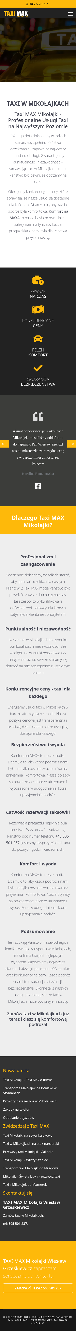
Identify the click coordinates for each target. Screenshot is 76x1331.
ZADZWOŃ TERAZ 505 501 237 (38, 1288)
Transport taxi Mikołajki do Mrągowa (31, 1168)
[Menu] (70, 14)
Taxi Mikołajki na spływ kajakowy (27, 1135)
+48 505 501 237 (38, 4)
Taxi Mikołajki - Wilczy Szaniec (25, 1160)
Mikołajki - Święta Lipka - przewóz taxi (31, 1176)
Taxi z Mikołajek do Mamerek (25, 1184)
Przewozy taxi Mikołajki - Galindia (28, 1152)
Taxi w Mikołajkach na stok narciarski (31, 1143)
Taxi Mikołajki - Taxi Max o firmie (27, 1080)
